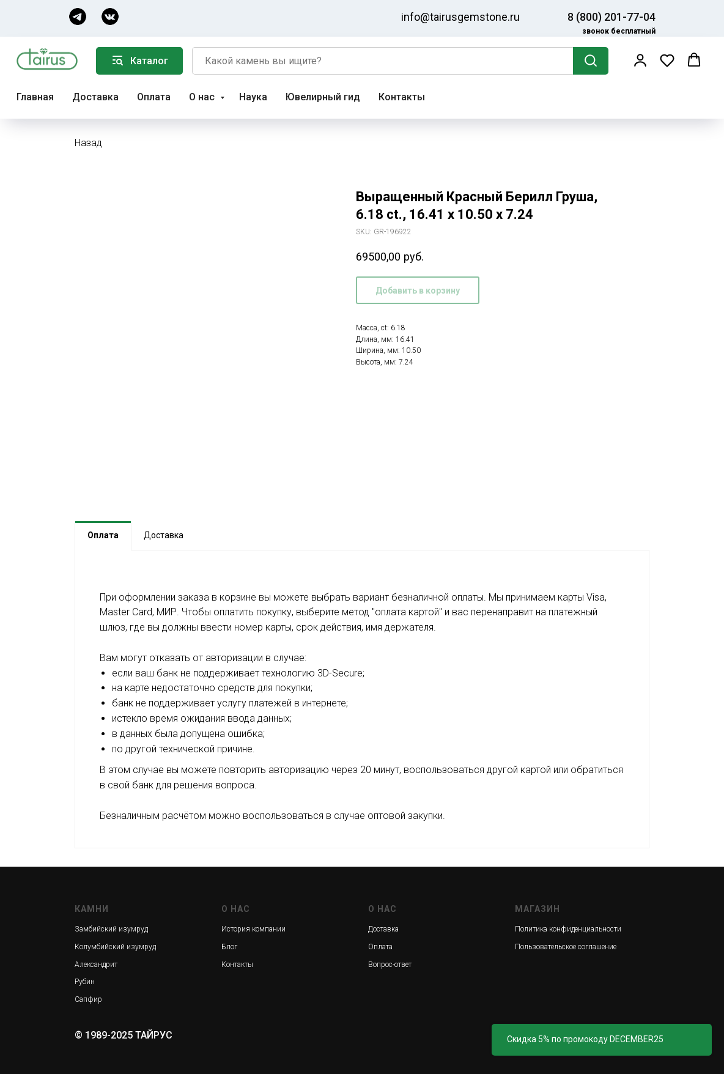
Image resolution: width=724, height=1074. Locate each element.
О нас (203, 97)
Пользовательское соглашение (565, 947)
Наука (253, 97)
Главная (35, 97)
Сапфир (88, 999)
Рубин (85, 981)
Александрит (96, 964)
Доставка (95, 97)
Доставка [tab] (163, 535)
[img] (77, 16)
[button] (640, 60)
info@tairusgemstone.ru (460, 16)
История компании (253, 929)
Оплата (154, 97)
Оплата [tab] (103, 535)
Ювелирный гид (323, 97)
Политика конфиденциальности (568, 929)
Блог (229, 947)
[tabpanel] (362, 699)
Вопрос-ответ (390, 964)
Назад (88, 143)
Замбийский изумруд (111, 929)
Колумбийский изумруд (115, 947)
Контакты (402, 97)
